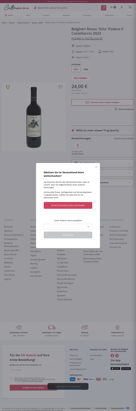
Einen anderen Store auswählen (68, 220)
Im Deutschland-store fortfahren (68, 205)
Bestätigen (68, 235)
